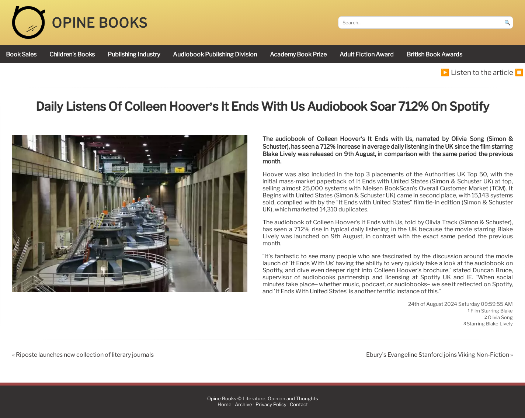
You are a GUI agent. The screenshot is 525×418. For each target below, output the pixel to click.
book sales (21, 54)
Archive (243, 405)
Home (225, 405)
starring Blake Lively (490, 324)
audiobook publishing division (215, 54)
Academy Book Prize (298, 54)
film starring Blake (491, 311)
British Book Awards (434, 54)
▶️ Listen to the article (477, 72)
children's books (72, 54)
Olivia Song (500, 317)
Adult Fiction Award (367, 54)
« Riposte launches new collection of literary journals (83, 354)
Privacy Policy (270, 405)
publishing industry (134, 54)
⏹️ (519, 72)
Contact (299, 405)
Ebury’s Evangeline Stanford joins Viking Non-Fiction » (439, 354)
